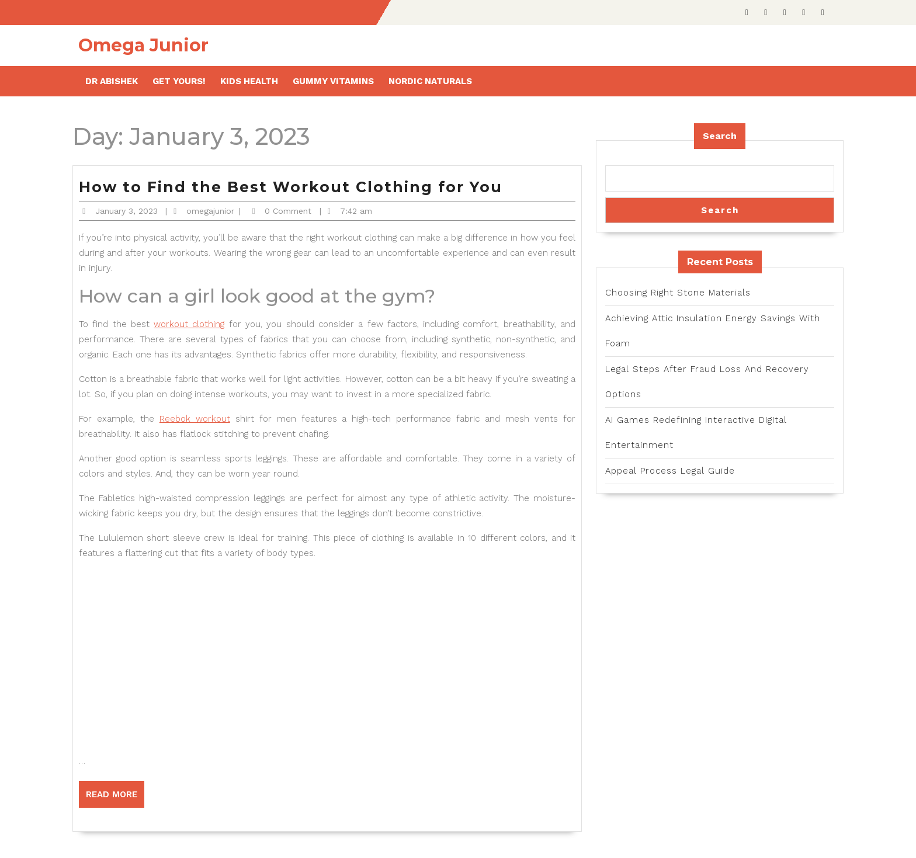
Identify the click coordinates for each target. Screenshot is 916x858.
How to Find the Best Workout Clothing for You (290, 187)
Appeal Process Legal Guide (670, 471)
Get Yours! (179, 81)
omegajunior (210, 211)
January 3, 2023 (126, 211)
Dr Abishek (111, 81)
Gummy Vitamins (333, 81)
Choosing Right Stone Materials (678, 292)
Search (720, 135)
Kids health (249, 81)
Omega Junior (143, 45)
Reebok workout (194, 419)
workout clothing (189, 324)
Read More (115, 797)
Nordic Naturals (430, 81)
